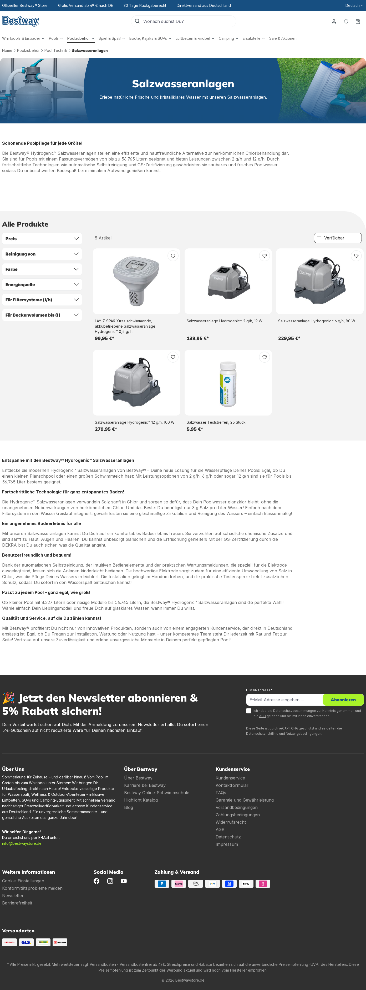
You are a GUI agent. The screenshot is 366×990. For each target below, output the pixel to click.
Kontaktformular (232, 785)
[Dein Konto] (334, 21)
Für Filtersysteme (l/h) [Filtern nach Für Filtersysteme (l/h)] (42, 299)
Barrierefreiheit (17, 903)
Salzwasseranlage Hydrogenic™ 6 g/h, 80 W (316, 321)
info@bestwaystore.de (22, 843)
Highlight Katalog (141, 800)
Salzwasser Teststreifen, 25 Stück (216, 422)
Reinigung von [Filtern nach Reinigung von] (42, 254)
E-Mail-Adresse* (259, 690)
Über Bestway (138, 778)
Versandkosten (103, 964)
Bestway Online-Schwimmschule (156, 792)
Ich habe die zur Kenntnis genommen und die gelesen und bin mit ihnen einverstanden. (307, 713)
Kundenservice (230, 778)
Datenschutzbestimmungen (294, 711)
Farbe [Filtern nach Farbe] (42, 269)
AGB (262, 716)
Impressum (227, 844)
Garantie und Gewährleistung (245, 800)
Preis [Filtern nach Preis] (42, 238)
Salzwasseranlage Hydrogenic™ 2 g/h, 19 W (224, 321)
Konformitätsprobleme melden (32, 888)
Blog (128, 807)
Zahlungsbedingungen (238, 814)
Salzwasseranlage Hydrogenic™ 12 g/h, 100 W (135, 422)
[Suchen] (137, 21)
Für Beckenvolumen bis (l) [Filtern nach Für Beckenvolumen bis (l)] (42, 315)
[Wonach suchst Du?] (189, 21)
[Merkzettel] (346, 21)
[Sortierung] (338, 238)
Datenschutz (228, 836)
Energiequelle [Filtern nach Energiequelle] (42, 284)
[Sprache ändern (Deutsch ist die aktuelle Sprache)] (354, 5)
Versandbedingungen (237, 807)
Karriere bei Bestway (145, 785)
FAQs (221, 792)
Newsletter (13, 895)
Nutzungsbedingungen (303, 734)
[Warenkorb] (358, 21)
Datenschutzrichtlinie (262, 734)
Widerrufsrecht (231, 822)
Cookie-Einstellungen (23, 880)
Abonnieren (343, 699)
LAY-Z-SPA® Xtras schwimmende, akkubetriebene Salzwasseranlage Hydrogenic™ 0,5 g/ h (125, 326)
